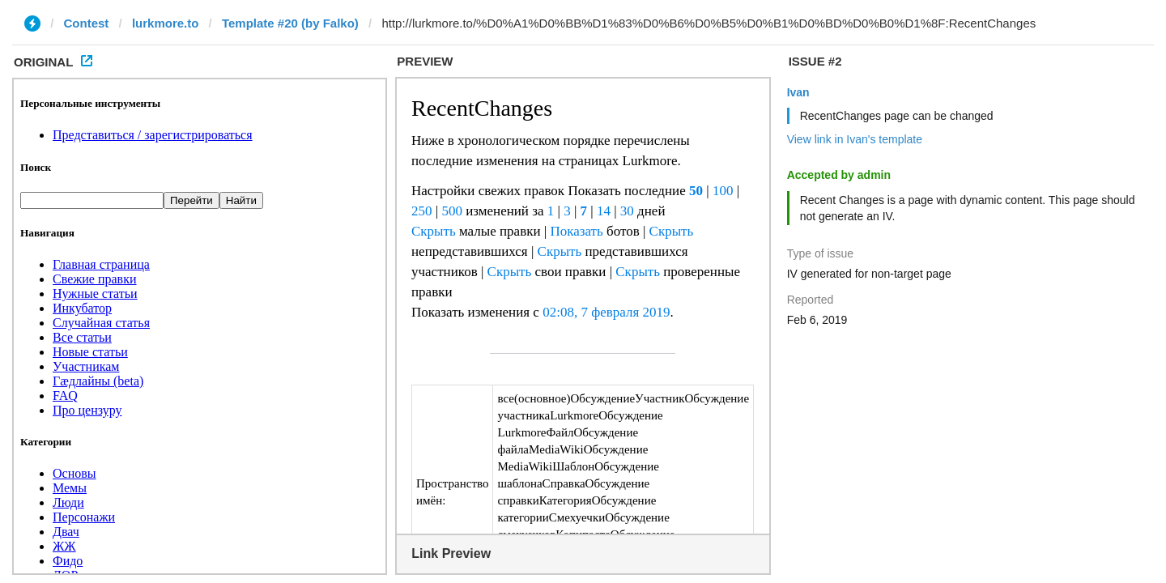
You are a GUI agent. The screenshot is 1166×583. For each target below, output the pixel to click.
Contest (86, 23)
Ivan (798, 92)
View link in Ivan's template (854, 139)
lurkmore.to (165, 23)
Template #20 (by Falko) (290, 23)
